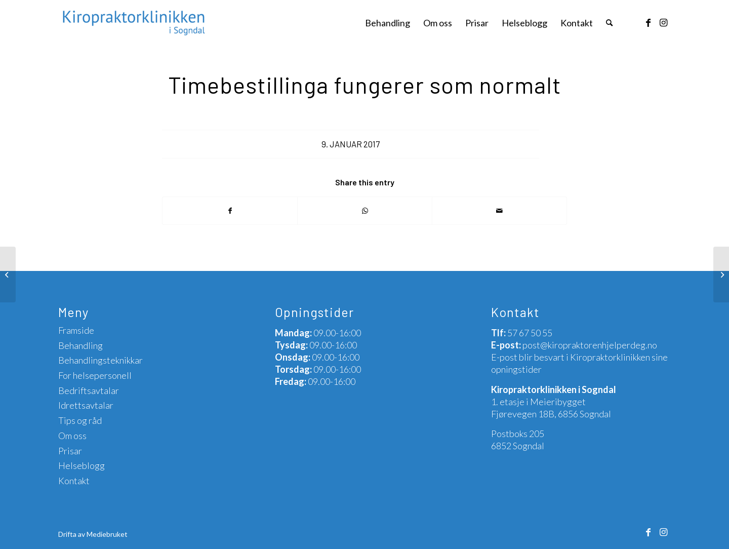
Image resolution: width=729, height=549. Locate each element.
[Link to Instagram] (663, 22)
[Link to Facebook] (648, 22)
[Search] (609, 23)
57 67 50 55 (529, 332)
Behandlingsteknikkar (100, 360)
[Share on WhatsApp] (365, 210)
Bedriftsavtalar (88, 390)
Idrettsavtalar (85, 405)
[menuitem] (387, 23)
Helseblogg (81, 465)
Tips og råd (80, 420)
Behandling (80, 345)
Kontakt (74, 480)
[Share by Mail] (499, 210)
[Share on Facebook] (230, 210)
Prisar (70, 450)
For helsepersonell (95, 375)
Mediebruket (107, 534)
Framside (76, 330)
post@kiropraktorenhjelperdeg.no (589, 344)
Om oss (72, 435)
